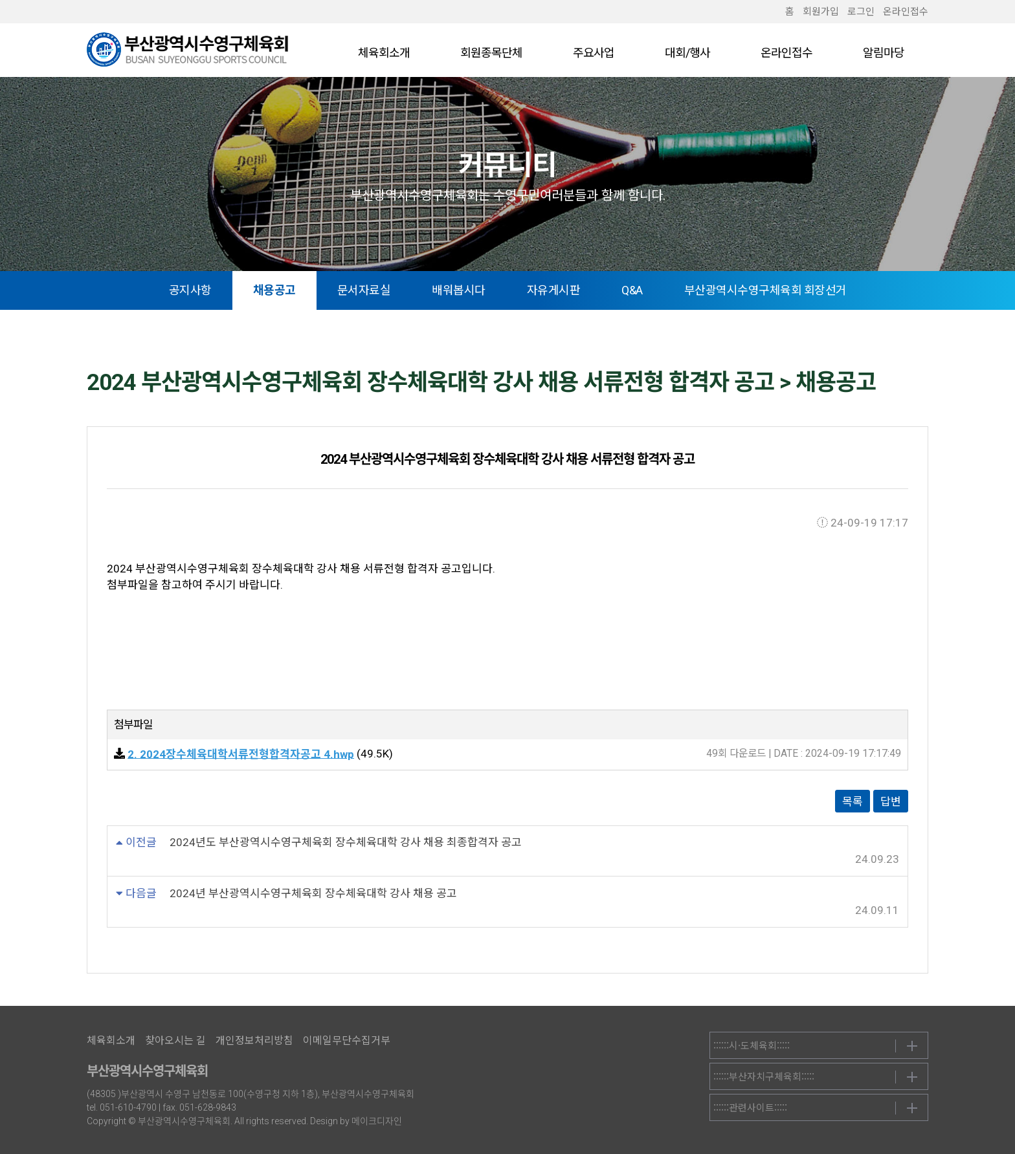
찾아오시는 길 (175, 1040)
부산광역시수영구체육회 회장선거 (765, 290)
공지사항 (190, 290)
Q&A (632, 290)
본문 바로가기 (0, 0)
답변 (890, 801)
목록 (852, 801)
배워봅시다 (458, 290)
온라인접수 (905, 11)
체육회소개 (384, 53)
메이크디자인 (376, 1121)
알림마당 (883, 53)
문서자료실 (364, 290)
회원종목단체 (491, 53)
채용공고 (274, 290)
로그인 (861, 11)
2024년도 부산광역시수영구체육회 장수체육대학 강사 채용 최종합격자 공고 (346, 842)
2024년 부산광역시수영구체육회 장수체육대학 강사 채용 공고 (313, 893)
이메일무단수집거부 (346, 1040)
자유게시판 (554, 290)
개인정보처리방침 (254, 1040)
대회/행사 (687, 53)
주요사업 (593, 53)
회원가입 (821, 11)
